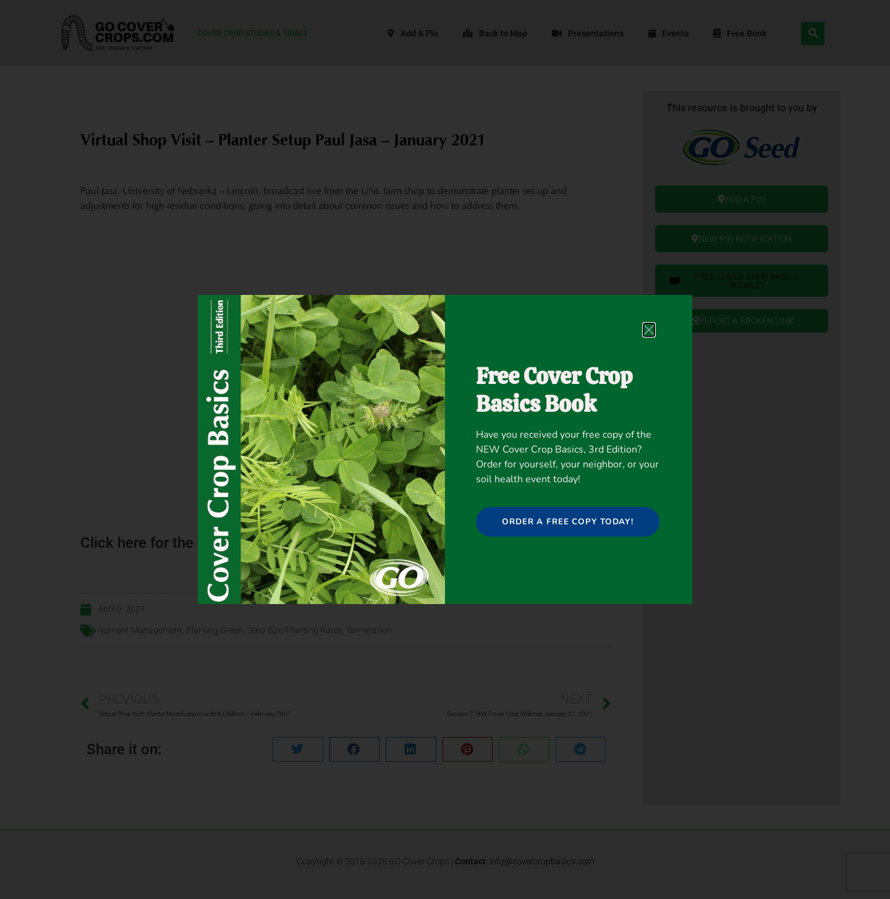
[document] (445, 449)
